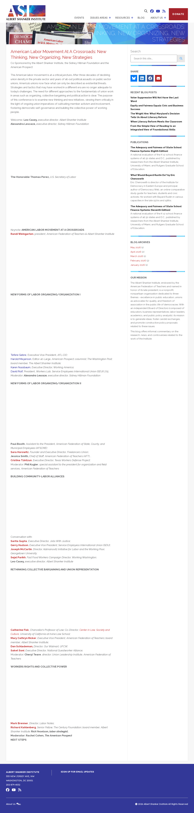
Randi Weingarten (22, 233)
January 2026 (137, 265)
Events (79, 17)
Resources (122, 17)
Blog (140, 17)
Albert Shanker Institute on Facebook (152, 11)
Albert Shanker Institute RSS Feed (164, 11)
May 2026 (135, 247)
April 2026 (135, 252)
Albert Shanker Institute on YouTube (158, 11)
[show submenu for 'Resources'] (132, 17)
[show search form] (146, 11)
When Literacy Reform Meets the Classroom (156, 121)
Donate (178, 14)
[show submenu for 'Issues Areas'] (110, 17)
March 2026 (136, 256)
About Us (157, 17)
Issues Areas (99, 17)
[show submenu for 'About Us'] (165, 17)
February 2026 (138, 260)
